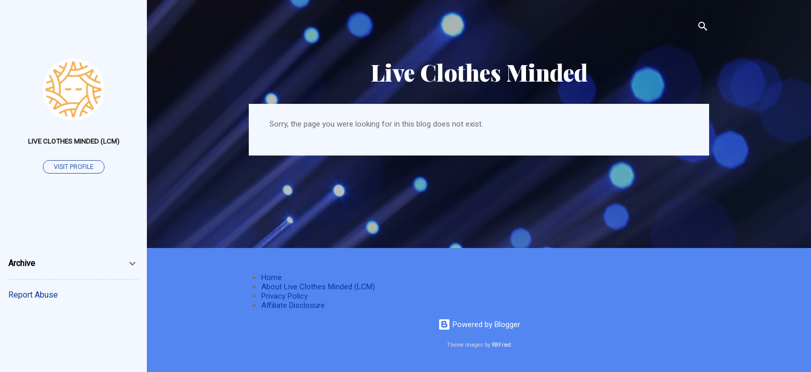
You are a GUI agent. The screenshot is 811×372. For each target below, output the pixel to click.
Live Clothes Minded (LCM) (73, 141)
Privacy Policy (284, 296)
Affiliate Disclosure (293, 305)
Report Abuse (33, 295)
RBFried (501, 345)
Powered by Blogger (479, 324)
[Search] (703, 28)
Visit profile (74, 167)
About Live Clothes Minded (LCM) (318, 286)
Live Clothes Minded (479, 72)
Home (271, 277)
